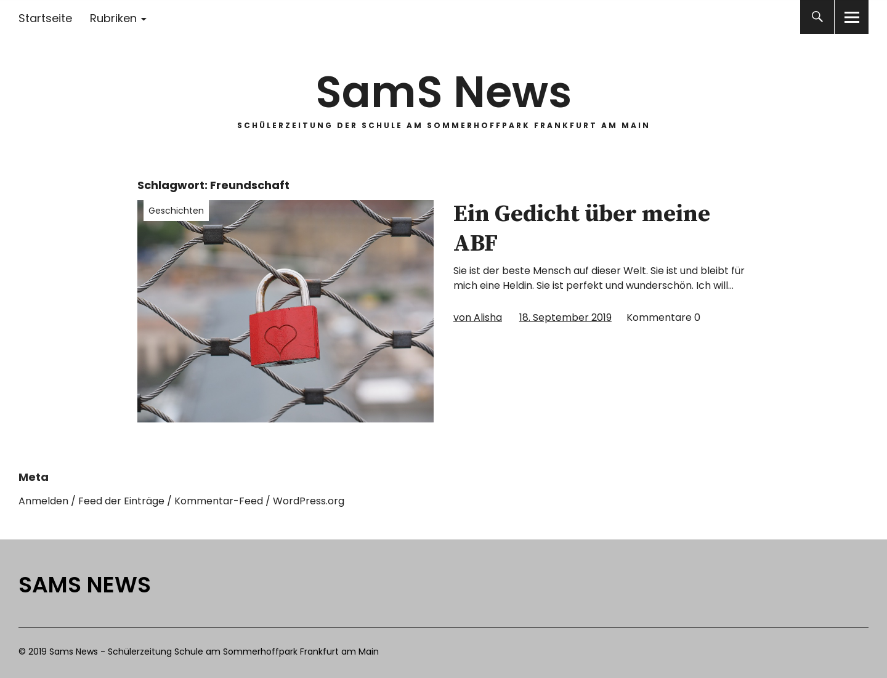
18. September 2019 (565, 317)
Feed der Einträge (121, 501)
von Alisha (477, 317)
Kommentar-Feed (218, 501)
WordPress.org (308, 501)
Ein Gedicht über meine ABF (581, 229)
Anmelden (43, 501)
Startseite (45, 18)
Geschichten (176, 210)
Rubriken (113, 18)
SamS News (443, 92)
